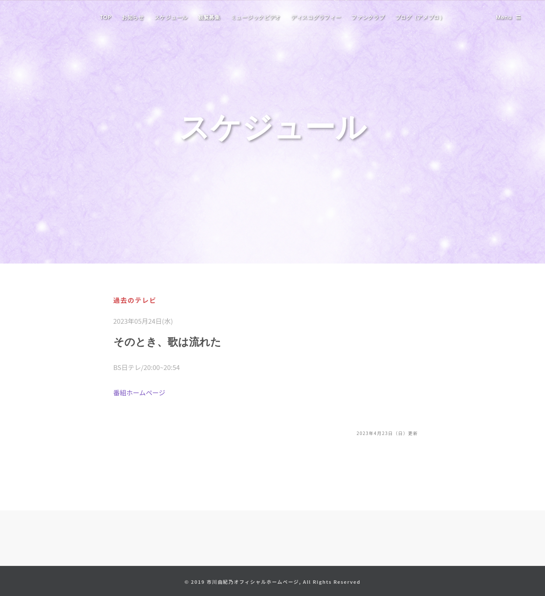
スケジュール (171, 17)
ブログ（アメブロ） (420, 17)
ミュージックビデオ (256, 17)
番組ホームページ (139, 392)
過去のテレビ (135, 300)
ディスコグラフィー (316, 17)
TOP (105, 17)
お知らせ (133, 17)
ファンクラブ (367, 17)
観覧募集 (209, 17)
